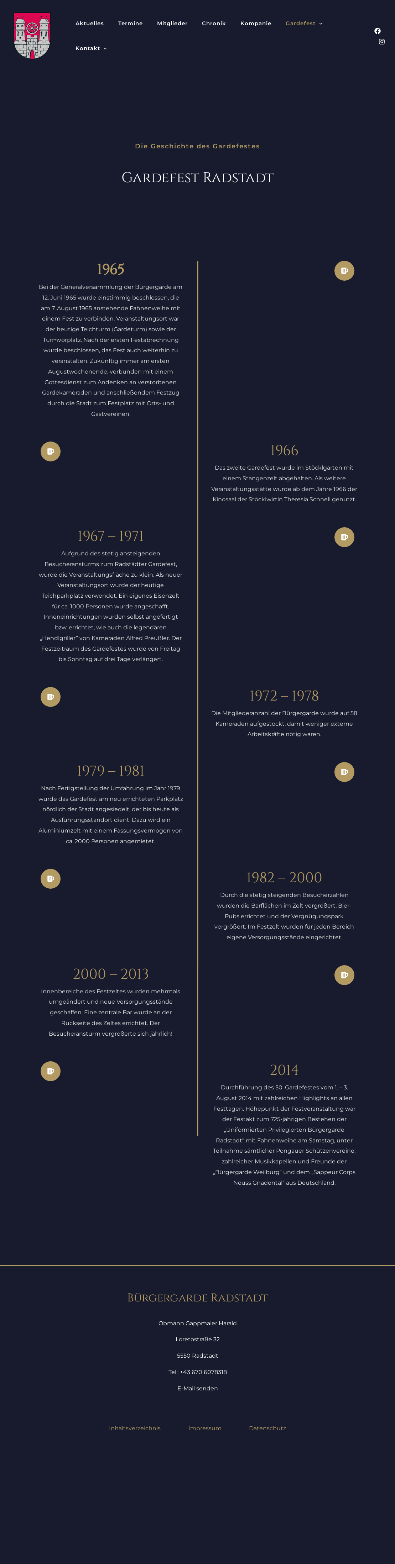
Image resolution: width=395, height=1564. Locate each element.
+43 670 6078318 (203, 1479)
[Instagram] (382, 36)
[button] (272, 35)
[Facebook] (367, 36)
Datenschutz (267, 1536)
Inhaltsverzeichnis (135, 1536)
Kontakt (296, 35)
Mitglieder (151, 36)
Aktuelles (85, 36)
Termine (117, 36)
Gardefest (257, 35)
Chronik (184, 36)
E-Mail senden (197, 1495)
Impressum (205, 1536)
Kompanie (217, 36)
